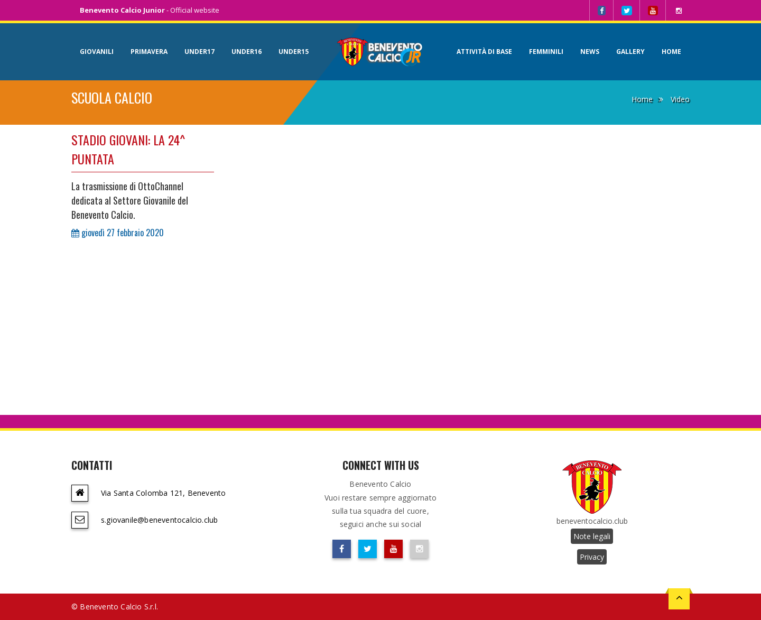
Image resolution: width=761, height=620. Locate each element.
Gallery (630, 51)
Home (671, 51)
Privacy (592, 557)
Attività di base (484, 51)
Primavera (149, 51)
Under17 (199, 51)
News (589, 51)
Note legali (591, 536)
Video (680, 99)
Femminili (546, 51)
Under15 (294, 51)
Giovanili (97, 51)
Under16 (246, 51)
